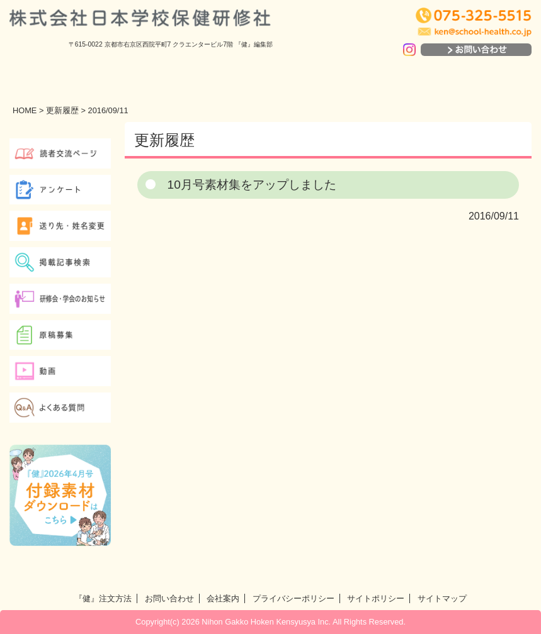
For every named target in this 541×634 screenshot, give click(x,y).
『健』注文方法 (103, 598)
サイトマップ (442, 598)
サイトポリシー (375, 598)
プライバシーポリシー (293, 598)
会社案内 (223, 598)
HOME (25, 110)
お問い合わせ (169, 598)
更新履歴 (62, 110)
